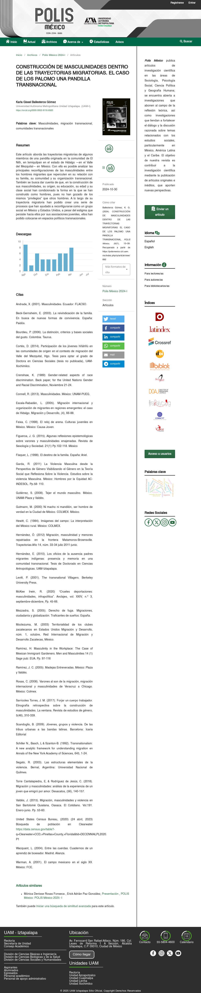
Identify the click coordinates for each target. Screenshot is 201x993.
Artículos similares (29, 886)
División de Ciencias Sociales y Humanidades (32, 959)
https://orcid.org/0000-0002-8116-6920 (34, 111)
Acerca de (72, 42)
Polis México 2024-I (53, 55)
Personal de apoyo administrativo (25, 978)
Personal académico (17, 976)
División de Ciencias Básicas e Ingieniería (30, 954)
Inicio (11, 42)
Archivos (49, 42)
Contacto (145, 942)
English (149, 247)
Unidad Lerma (78, 981)
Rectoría (9, 940)
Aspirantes (10, 967)
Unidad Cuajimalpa (81, 978)
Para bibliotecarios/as (157, 286)
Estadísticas (99, 42)
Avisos (119, 42)
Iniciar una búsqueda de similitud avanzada (63, 906)
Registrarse (177, 3)
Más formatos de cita (115, 269)
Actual (29, 42)
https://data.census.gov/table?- (35, 829)
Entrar (191, 3)
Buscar (186, 41)
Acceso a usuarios (159, 454)
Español (150, 241)
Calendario (187, 942)
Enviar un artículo (159, 211)
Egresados (11, 973)
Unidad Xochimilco (81, 983)
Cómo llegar (82, 954)
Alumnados (11, 970)
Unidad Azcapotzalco (82, 975)
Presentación (110, 894)
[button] (113, 319)
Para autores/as (154, 280)
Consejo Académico (16, 946)
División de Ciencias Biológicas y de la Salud (32, 957)
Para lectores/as (154, 273)
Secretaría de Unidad (17, 943)
